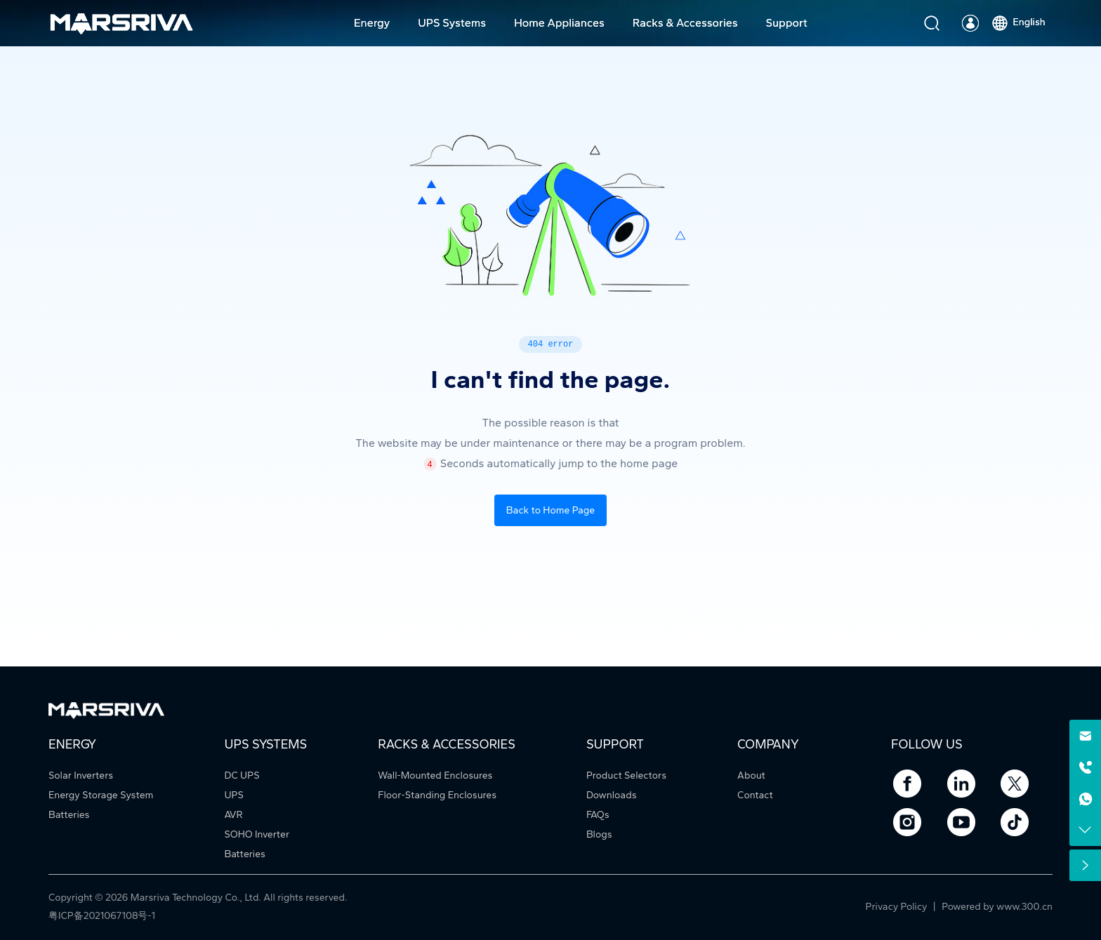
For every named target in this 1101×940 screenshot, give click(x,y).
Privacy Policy (898, 907)
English (1017, 22)
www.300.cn (1024, 907)
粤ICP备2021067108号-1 (101, 916)
